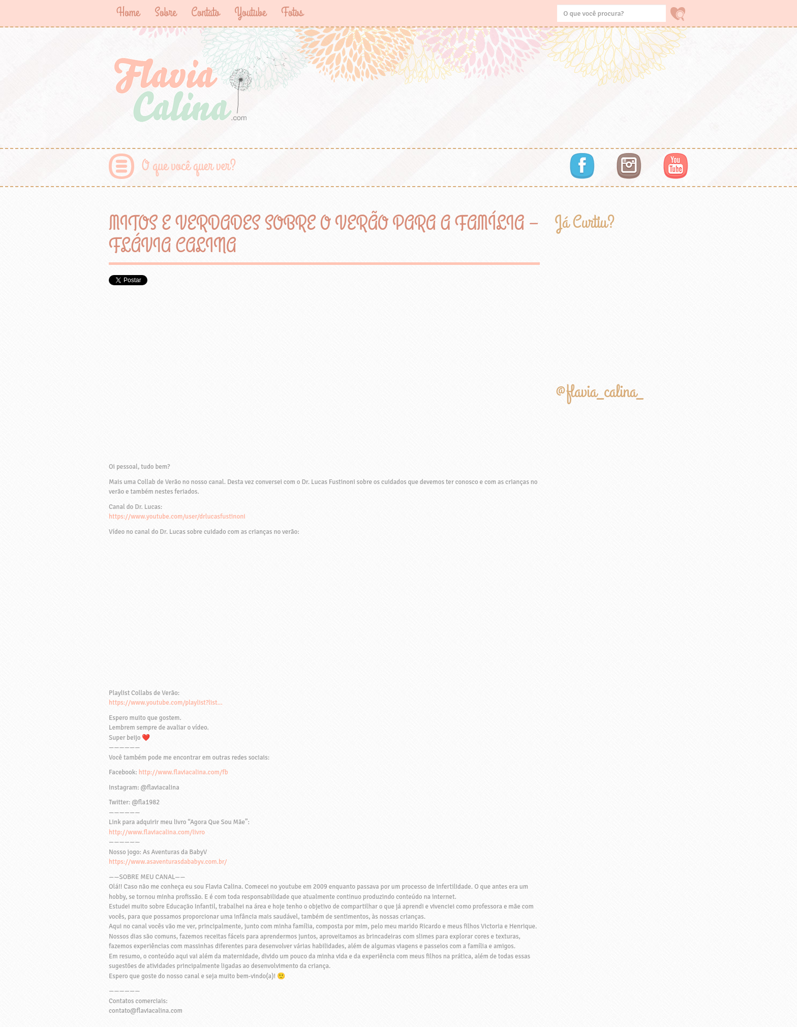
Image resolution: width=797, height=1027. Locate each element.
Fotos (292, 12)
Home (127, 12)
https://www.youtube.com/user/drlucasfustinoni (177, 516)
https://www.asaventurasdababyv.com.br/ (168, 862)
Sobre (165, 12)
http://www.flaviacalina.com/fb (183, 772)
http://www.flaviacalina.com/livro (157, 832)
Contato (205, 12)
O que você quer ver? (189, 166)
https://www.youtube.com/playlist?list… (166, 703)
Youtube (250, 12)
